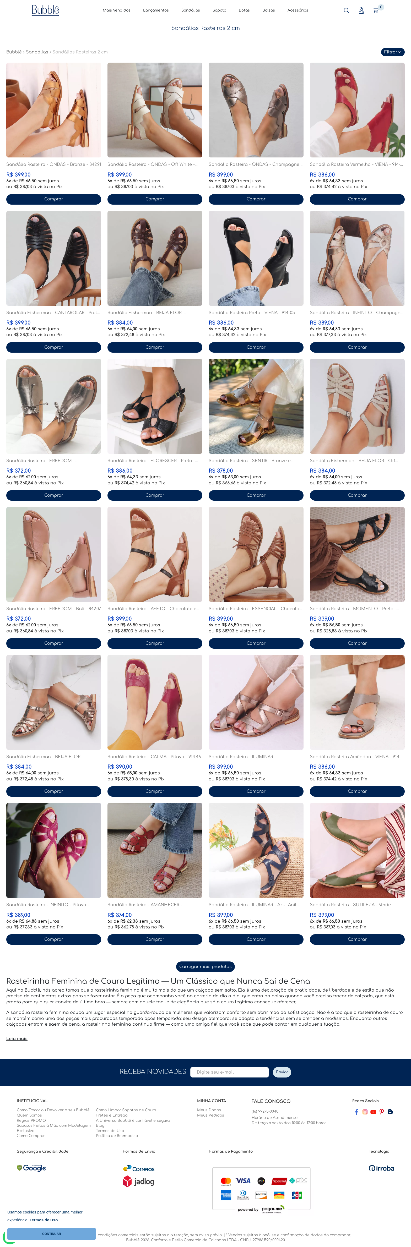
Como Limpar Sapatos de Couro (126, 1110)
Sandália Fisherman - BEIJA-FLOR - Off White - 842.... (352, 461)
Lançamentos (156, 10)
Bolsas (268, 10)
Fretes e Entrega (111, 1115)
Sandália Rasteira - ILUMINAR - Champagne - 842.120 (242, 757)
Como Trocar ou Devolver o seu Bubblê (53, 1110)
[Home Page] (45, 10)
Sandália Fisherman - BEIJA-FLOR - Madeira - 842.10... (146, 313)
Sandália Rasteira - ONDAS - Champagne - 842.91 (255, 164)
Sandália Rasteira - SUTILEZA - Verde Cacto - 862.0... (350, 905)
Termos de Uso (110, 1131)
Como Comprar (31, 1136)
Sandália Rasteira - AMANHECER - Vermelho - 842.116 (144, 905)
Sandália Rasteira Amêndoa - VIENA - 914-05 (355, 757)
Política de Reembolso (117, 1136)
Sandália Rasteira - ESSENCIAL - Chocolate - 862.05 (256, 609)
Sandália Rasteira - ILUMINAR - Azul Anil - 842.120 (254, 905)
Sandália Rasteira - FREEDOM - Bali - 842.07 (53, 608)
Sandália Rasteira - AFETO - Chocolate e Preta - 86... (151, 609)
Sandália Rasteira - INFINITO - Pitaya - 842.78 (47, 905)
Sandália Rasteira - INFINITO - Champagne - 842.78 (356, 313)
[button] (346, 10)
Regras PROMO (31, 1121)
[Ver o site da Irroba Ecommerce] (381, 1168)
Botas (244, 10)
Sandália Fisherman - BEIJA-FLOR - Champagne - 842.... (44, 757)
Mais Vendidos (117, 10)
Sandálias (190, 10)
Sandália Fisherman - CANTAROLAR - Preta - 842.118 (53, 313)
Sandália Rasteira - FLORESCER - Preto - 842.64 (151, 461)
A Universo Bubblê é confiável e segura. (133, 1121)
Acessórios (298, 10)
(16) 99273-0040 (265, 1111)
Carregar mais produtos (205, 966)
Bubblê (14, 52)
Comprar (53, 199)
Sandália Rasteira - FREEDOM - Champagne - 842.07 (40, 461)
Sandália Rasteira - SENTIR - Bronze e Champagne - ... (250, 461)
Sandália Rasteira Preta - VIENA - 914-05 (252, 312)
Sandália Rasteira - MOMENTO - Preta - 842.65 (353, 609)
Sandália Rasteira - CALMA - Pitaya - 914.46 (154, 756)
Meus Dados (209, 1110)
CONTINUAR (51, 1234)
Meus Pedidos (210, 1115)
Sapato (219, 10)
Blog (100, 1126)
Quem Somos (29, 1115)
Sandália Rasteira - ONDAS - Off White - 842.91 (151, 164)
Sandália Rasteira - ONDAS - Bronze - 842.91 (53, 164)
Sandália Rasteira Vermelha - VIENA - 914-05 (355, 164)
